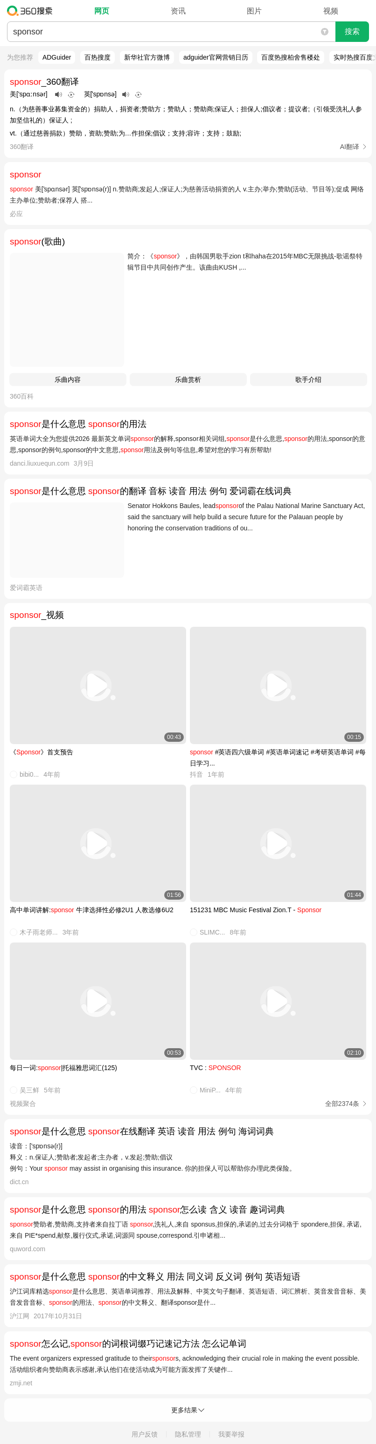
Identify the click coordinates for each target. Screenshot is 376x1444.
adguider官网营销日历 (215, 57)
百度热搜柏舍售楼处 (290, 57)
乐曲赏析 (188, 379)
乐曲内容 (68, 379)
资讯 (178, 11)
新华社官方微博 (147, 57)
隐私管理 (188, 1434)
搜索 (352, 31)
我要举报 (231, 1434)
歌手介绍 (308, 379)
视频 (330, 11)
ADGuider (56, 57)
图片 (254, 11)
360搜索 (32, 10)
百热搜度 (97, 57)
